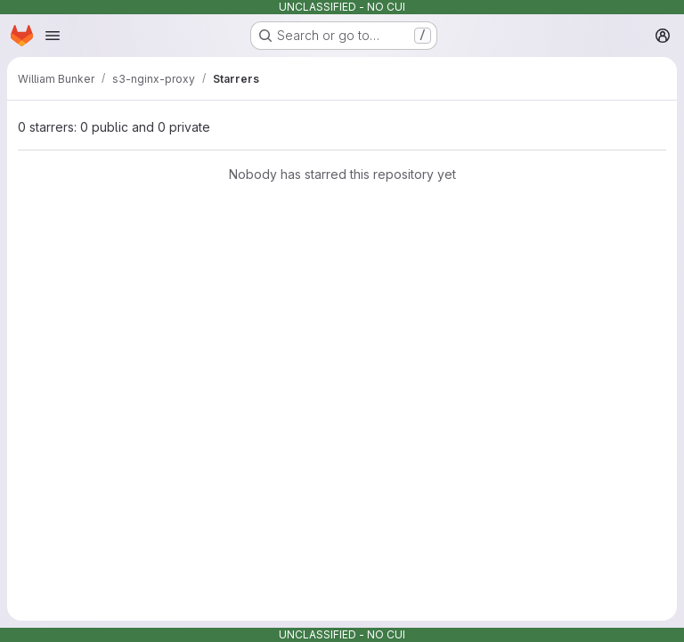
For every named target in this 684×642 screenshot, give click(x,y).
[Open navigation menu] (52, 35)
